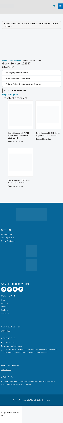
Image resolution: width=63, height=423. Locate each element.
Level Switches (15, 60)
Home (4, 60)
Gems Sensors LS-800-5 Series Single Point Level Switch (31, 25)
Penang (21, 384)
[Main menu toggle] (60, 6)
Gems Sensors (18, 91)
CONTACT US (6, 370)
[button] (54, 6)
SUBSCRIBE (5, 331)
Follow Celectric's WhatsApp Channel (23, 84)
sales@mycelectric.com (17, 73)
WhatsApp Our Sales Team (18, 78)
